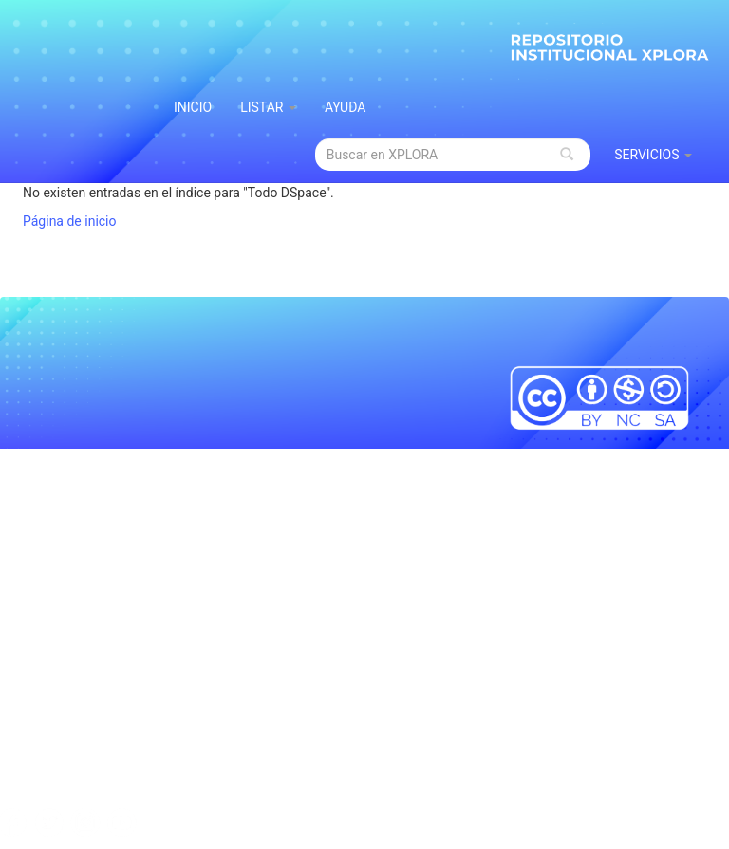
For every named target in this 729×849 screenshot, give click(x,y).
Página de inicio (70, 221)
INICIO (193, 107)
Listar (268, 107)
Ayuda (345, 107)
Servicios (653, 154)
